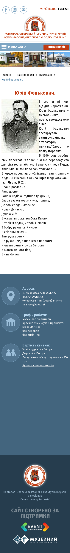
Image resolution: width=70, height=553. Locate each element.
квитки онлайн (56, 47)
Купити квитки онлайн (38, 365)
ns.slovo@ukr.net (33, 304)
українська (47, 9)
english (63, 9)
